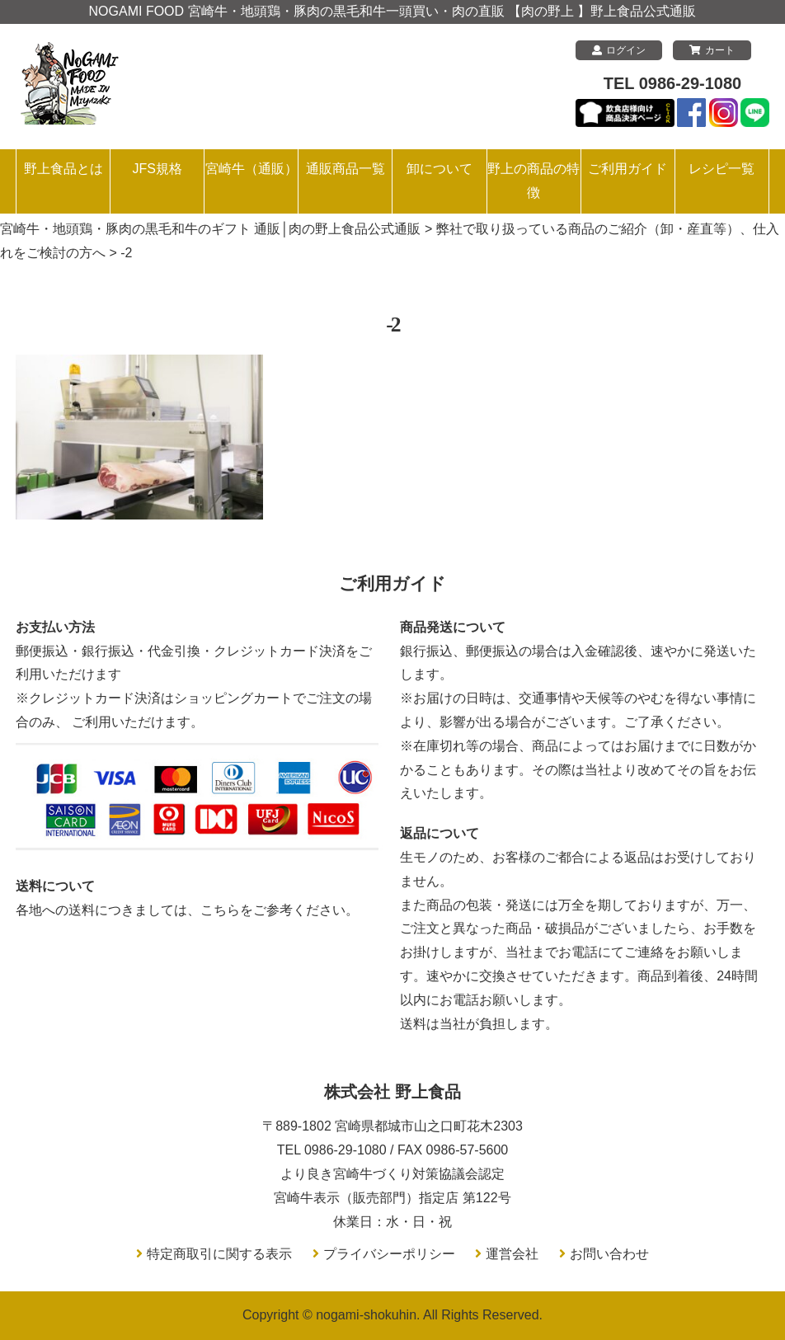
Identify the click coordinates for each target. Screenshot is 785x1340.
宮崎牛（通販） (251, 169)
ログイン (619, 50)
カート (712, 50)
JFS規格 (156, 169)
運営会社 (512, 1254)
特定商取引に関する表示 (219, 1254)
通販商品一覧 (345, 169)
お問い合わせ (609, 1254)
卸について (439, 169)
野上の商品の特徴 (533, 181)
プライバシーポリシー (389, 1254)
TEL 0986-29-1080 (673, 83)
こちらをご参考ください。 (279, 910)
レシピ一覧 (721, 169)
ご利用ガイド (627, 169)
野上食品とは (63, 169)
